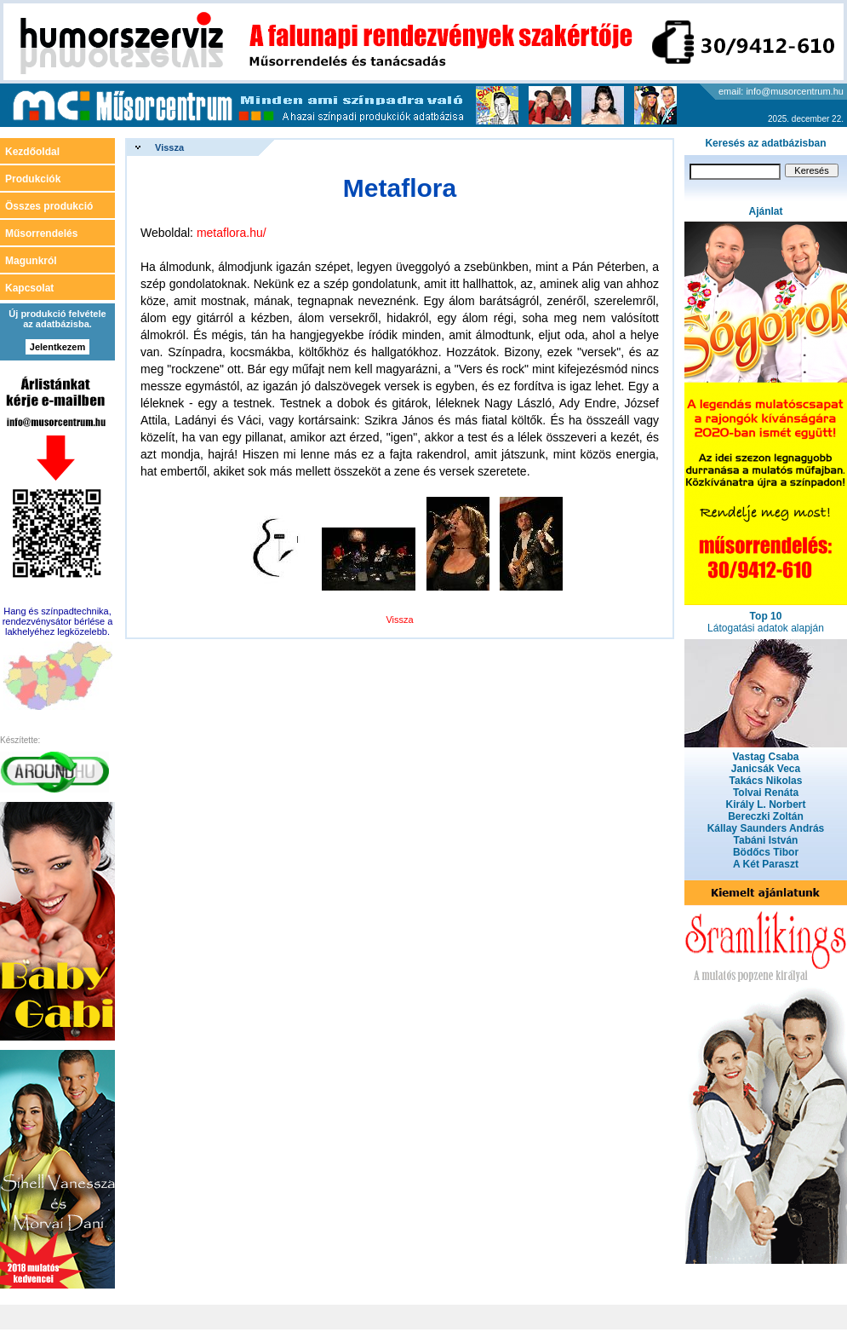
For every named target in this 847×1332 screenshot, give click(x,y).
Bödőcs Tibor (765, 852)
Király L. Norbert (765, 804)
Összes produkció (49, 206)
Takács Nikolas (766, 781)
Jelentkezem (57, 347)
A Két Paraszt (765, 864)
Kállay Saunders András (766, 828)
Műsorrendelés (41, 233)
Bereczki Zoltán (766, 816)
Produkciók (32, 179)
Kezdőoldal (32, 152)
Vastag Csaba (765, 757)
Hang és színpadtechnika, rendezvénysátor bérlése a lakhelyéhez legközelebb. (58, 621)
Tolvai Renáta (765, 793)
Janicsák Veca (765, 769)
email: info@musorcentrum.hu (781, 91)
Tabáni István (766, 840)
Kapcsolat (29, 288)
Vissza (169, 147)
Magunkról (31, 261)
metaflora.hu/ (231, 232)
